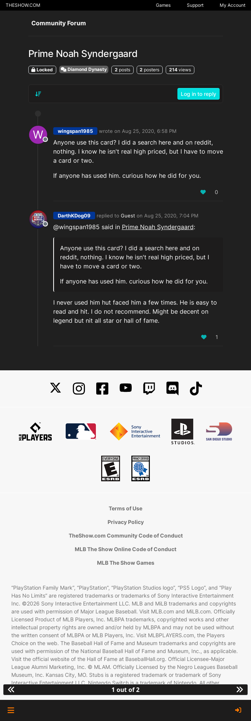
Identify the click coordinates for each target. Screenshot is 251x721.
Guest (128, 216)
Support (195, 5)
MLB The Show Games (125, 562)
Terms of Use (125, 508)
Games (163, 5)
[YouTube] (126, 389)
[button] (10, 710)
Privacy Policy (126, 522)
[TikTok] (196, 389)
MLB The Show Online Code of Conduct (125, 549)
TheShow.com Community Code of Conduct (126, 535)
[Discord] (172, 389)
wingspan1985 (75, 131)
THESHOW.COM (23, 5)
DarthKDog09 (74, 216)
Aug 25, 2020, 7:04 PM (171, 216)
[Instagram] (79, 389)
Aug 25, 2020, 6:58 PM (149, 131)
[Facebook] (102, 389)
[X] (55, 389)
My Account (232, 5)
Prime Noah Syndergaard (158, 227)
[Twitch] (149, 389)
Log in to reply (198, 94)
